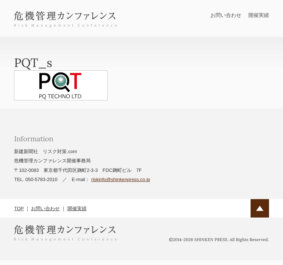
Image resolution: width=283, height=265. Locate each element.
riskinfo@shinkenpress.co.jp (120, 179)
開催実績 (258, 15)
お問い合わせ (225, 15)
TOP (19, 208)
